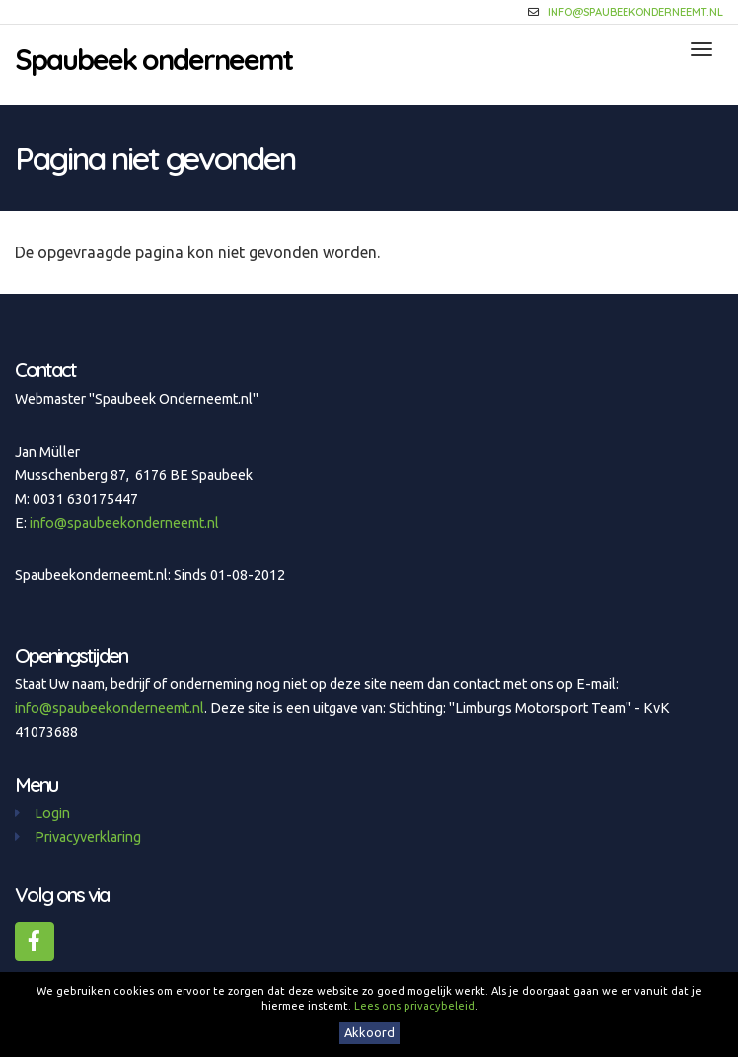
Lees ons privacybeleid (414, 1012)
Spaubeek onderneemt (153, 59)
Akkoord (369, 1037)
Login (52, 813)
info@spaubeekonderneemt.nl (635, 12)
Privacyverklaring (88, 837)
